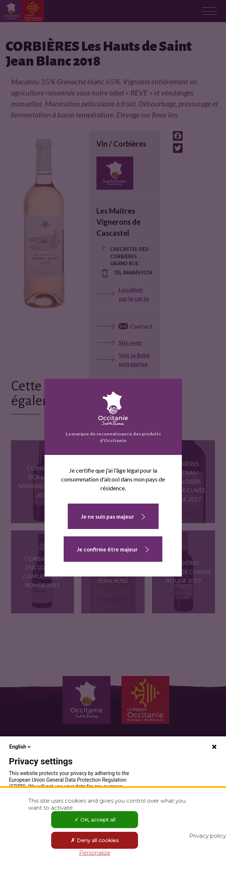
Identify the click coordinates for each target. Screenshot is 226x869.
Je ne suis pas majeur (107, 516)
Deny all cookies (95, 840)
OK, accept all (94, 819)
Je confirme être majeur (107, 549)
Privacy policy (207, 835)
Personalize (94, 852)
